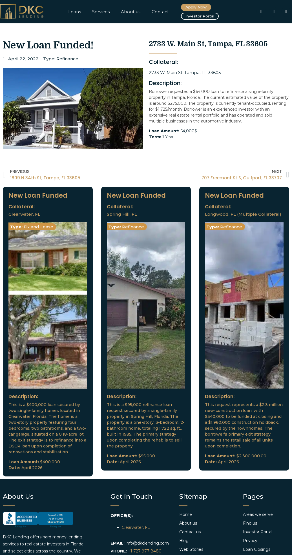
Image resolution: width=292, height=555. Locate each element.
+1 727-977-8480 (145, 551)
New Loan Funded (37, 195)
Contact (160, 11)
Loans (74, 11)
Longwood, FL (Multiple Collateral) (243, 214)
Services (101, 11)
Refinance (67, 59)
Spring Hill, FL (122, 214)
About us (130, 11)
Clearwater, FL (24, 214)
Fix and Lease (38, 227)
